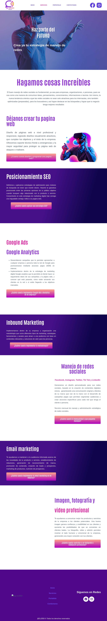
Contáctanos (71, 5)
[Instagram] (99, 5)
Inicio (32, 5)
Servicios (43, 5)
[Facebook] (92, 5)
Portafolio (57, 5)
